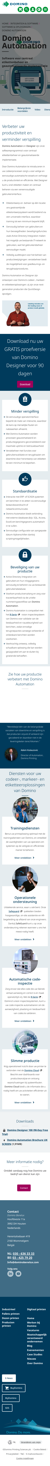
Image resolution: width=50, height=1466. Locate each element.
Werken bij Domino (33, 1324)
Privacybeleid (12, 1453)
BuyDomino (13, 1388)
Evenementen (35, 1350)
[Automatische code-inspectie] (25, 981)
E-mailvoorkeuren (34, 1453)
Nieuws (31, 1358)
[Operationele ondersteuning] (25, 899)
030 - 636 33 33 (23, 1253)
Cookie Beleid (39, 1449)
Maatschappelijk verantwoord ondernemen (37, 1338)
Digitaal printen (36, 1309)
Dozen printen (10, 1318)
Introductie (7, 109)
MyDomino (10, 1398)
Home (30, 1318)
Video (37, 109)
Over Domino (35, 1363)
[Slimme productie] (25, 1061)
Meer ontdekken (25, 858)
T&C (22, 1453)
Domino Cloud (31, 1070)
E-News (9, 1378)
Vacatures (33, 1330)
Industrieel (8, 1309)
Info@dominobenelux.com (23, 1262)
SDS (7, 1407)
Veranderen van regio (31, 1442)
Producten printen (8, 1324)
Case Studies (34, 1354)
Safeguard (14, 911)
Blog (29, 1345)
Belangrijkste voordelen (24, 110)
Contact (24, 1187)
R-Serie (13, 614)
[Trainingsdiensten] (25, 828)
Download (25, 384)
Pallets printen (11, 1313)
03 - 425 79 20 (22, 1257)
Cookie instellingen (25, 1458)
